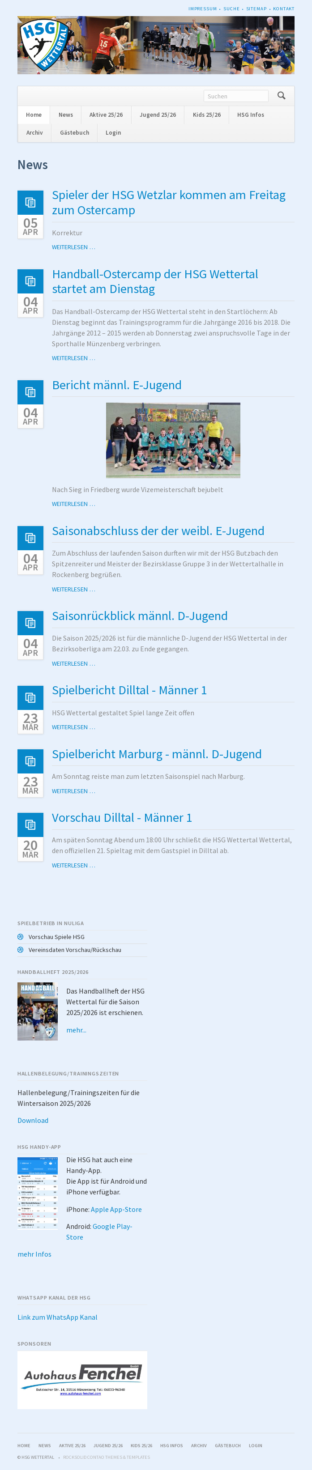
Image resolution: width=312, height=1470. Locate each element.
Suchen (281, 96)
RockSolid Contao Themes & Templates (106, 1457)
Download (32, 1120)
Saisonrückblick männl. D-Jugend (140, 616)
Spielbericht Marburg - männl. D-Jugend (157, 754)
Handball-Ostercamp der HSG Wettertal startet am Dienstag (155, 281)
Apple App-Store (116, 1209)
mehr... (76, 1029)
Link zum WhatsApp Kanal (57, 1317)
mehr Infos (34, 1253)
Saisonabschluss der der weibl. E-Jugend (158, 531)
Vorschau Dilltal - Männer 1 (122, 817)
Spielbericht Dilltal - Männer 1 (129, 690)
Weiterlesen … (73, 247)
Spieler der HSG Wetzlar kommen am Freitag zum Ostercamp (169, 202)
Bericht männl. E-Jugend (117, 385)
